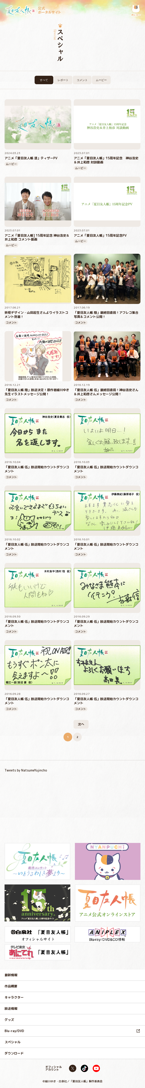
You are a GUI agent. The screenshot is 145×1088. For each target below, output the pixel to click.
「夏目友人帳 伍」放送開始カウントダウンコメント (37, 469)
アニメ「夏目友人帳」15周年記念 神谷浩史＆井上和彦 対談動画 (106, 160)
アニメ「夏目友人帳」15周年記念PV (100, 235)
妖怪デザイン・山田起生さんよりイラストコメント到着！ (36, 315)
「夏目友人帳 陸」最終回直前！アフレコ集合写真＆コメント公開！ (106, 315)
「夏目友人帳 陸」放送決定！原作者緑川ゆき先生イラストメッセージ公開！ (37, 392)
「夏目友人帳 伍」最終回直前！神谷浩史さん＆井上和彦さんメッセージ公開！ (106, 392)
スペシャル (12, 1042)
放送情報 (11, 1008)
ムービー (101, 80)
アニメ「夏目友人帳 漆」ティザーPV (31, 158)
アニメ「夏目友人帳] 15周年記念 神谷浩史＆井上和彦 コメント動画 (37, 237)
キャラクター (14, 997)
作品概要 (11, 986)
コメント (82, 80)
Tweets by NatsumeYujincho (26, 770)
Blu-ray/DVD (14, 1031)
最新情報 (11, 975)
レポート (63, 80)
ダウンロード (14, 1053)
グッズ (9, 1019)
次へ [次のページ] (81, 724)
